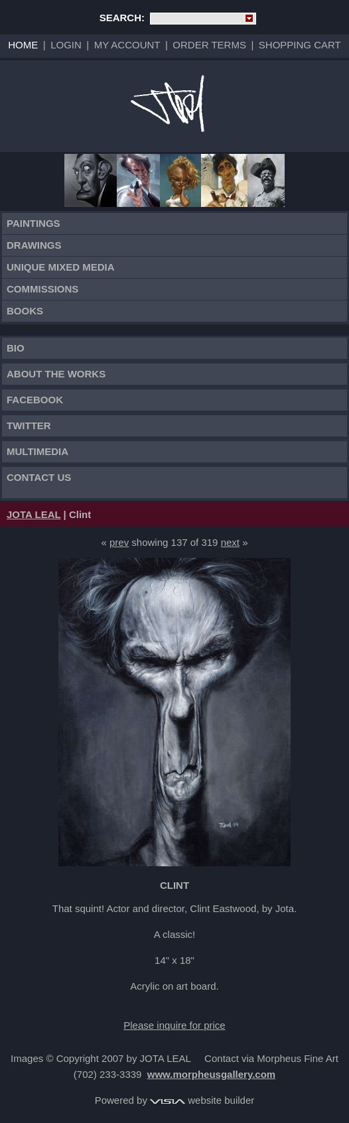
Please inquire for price (174, 1025)
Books (25, 310)
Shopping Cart (300, 44)
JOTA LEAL (33, 514)
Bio (16, 348)
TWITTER (29, 425)
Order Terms (209, 44)
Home (23, 44)
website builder (202, 1100)
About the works (56, 373)
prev (119, 542)
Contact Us (39, 477)
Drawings (34, 245)
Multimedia (37, 451)
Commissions (42, 289)
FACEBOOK (35, 399)
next (230, 542)
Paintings (33, 223)
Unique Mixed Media (61, 267)
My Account (127, 44)
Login (66, 44)
